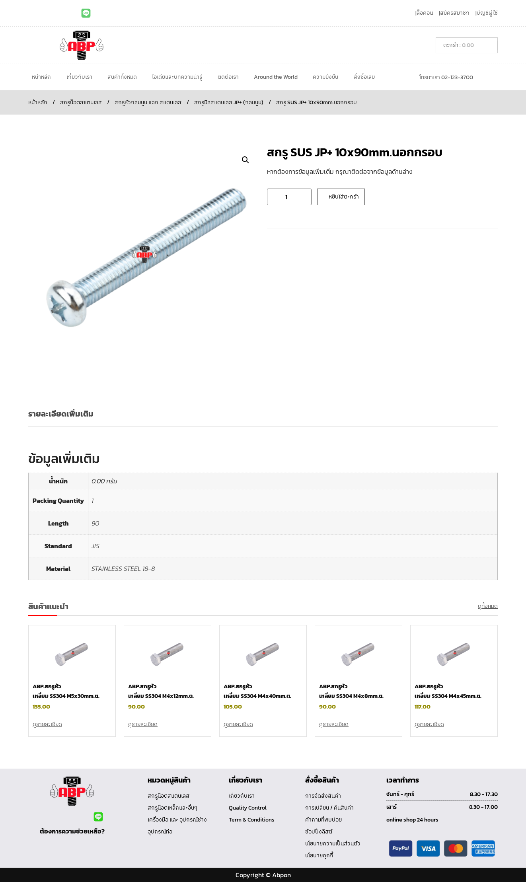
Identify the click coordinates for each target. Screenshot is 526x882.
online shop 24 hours (412, 820)
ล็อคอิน (425, 13)
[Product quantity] (289, 197)
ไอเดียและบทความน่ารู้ (177, 77)
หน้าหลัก (41, 77)
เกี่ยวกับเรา (79, 77)
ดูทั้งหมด (488, 606)
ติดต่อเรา (228, 77)
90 (95, 523)
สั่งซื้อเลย (364, 77)
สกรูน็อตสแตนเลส (81, 102)
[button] (245, 160)
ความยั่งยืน (325, 77)
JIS (95, 546)
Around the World (276, 77)
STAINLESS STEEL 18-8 (123, 568)
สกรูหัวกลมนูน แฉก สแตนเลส (148, 102)
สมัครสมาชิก (455, 13)
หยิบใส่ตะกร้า (344, 197)
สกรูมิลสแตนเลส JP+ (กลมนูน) (228, 102)
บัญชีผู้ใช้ (487, 13)
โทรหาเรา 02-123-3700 (446, 77)
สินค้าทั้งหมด (122, 77)
